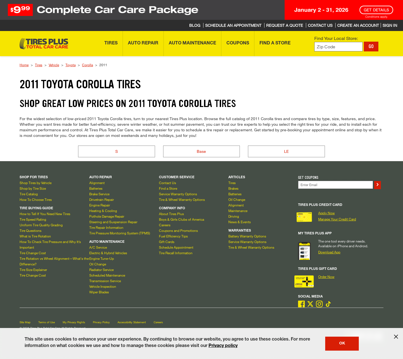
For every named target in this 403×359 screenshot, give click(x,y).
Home (24, 65)
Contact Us (167, 182)
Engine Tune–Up (101, 258)
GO (371, 46)
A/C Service (98, 247)
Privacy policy (223, 346)
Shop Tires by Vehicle (35, 182)
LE (286, 151)
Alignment (97, 182)
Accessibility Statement (132, 322)
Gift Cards (166, 241)
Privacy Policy (101, 322)
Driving (233, 216)
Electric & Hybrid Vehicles (108, 253)
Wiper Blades (99, 292)
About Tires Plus (171, 213)
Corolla (87, 65)
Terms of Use (46, 322)
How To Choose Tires (36, 199)
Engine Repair (99, 205)
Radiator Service (101, 269)
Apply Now (326, 213)
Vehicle (54, 65)
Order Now (326, 276)
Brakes (233, 188)
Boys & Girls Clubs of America (181, 219)
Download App (329, 252)
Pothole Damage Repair (106, 216)
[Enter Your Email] (335, 185)
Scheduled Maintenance (107, 275)
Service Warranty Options (178, 194)
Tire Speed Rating (33, 219)
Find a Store (168, 188)
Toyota (70, 65)
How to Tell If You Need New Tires (45, 213)
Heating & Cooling (103, 210)
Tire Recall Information (176, 253)
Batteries (95, 188)
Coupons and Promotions (178, 230)
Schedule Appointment (176, 247)
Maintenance (237, 210)
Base (201, 151)
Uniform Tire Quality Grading (41, 225)
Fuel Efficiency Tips (173, 236)
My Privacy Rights (74, 322)
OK (342, 344)
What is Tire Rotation (35, 236)
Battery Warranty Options (247, 236)
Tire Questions (30, 230)
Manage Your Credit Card (337, 219)
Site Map (25, 322)
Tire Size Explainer (33, 269)
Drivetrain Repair (101, 199)
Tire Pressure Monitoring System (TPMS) (119, 233)
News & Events (239, 222)
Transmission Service (105, 281)
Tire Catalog (29, 194)
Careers (164, 225)
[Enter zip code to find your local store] (338, 47)
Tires (38, 65)
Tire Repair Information (106, 227)
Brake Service (99, 194)
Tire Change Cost (33, 253)
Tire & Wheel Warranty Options (182, 199)
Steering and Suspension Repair (113, 222)
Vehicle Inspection (102, 286)
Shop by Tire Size (33, 188)
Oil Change (97, 264)
